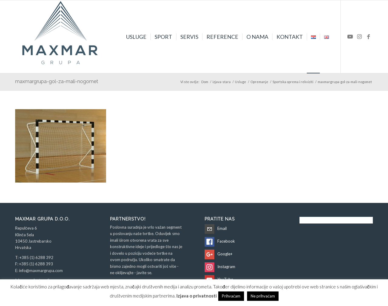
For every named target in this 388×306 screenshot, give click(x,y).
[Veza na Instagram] (359, 36)
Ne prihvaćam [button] (263, 296)
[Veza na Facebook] (368, 36)
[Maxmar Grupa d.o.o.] (60, 36)
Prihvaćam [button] (231, 296)
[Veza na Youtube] (350, 36)
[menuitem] (136, 36)
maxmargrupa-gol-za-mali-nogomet (56, 81)
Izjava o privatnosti (196, 295)
